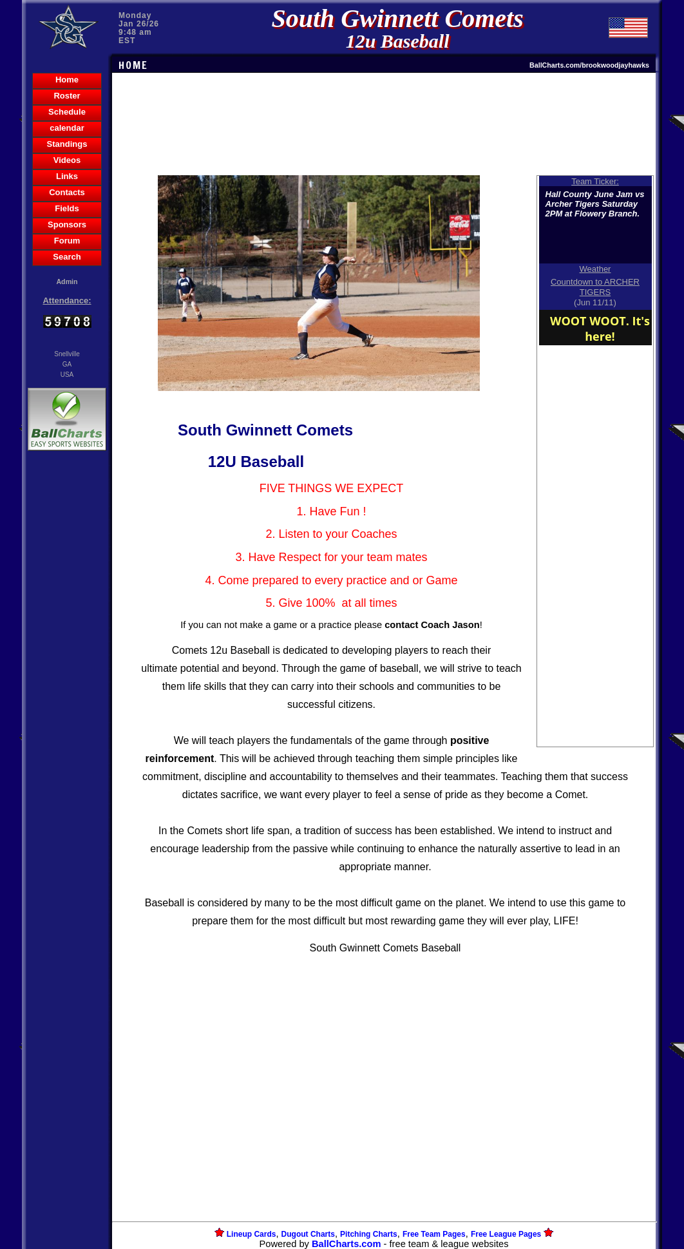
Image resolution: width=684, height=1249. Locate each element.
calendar (67, 128)
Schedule (67, 112)
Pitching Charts (368, 1234)
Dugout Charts (308, 1234)
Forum (67, 240)
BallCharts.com (346, 1244)
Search (67, 257)
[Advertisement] (67, 675)
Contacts (67, 192)
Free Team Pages (434, 1234)
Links (67, 176)
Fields (67, 208)
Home (67, 79)
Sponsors (67, 224)
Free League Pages (506, 1234)
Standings (67, 144)
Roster (66, 95)
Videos (67, 160)
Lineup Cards (251, 1234)
